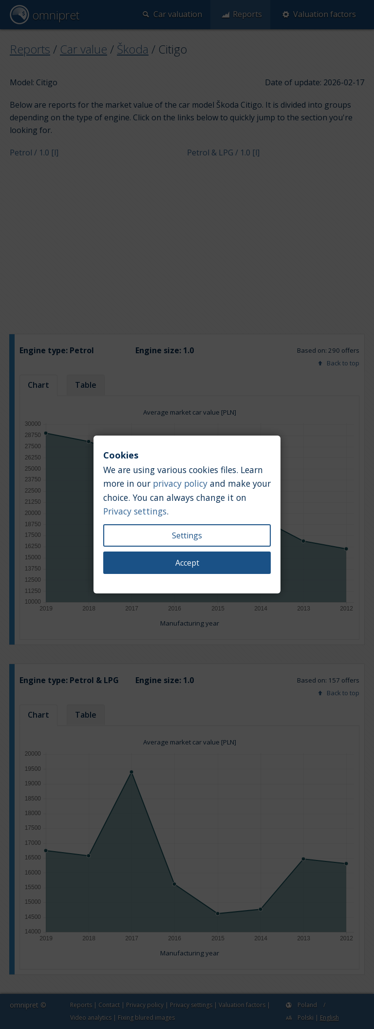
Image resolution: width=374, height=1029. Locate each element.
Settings (187, 535)
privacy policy (180, 483)
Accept (187, 562)
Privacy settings (135, 511)
